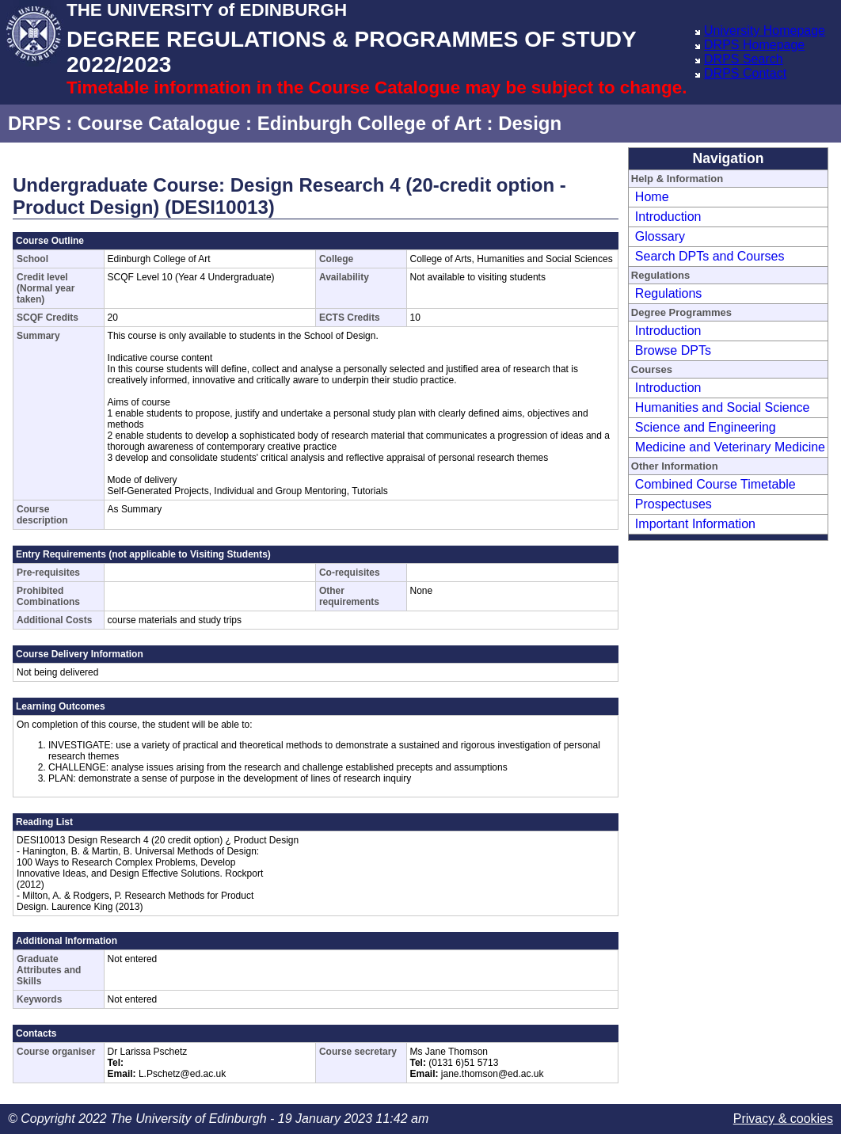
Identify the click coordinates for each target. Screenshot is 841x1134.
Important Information (695, 524)
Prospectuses (673, 504)
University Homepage (764, 30)
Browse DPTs (673, 350)
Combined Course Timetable (715, 484)
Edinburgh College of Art (369, 123)
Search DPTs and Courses (710, 256)
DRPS (34, 123)
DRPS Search (743, 59)
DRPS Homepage (754, 44)
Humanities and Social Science (722, 407)
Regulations (668, 293)
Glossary (660, 236)
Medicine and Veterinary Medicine (730, 447)
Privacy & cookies (783, 1118)
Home (652, 197)
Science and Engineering (705, 427)
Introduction (668, 216)
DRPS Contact (745, 73)
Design (529, 123)
